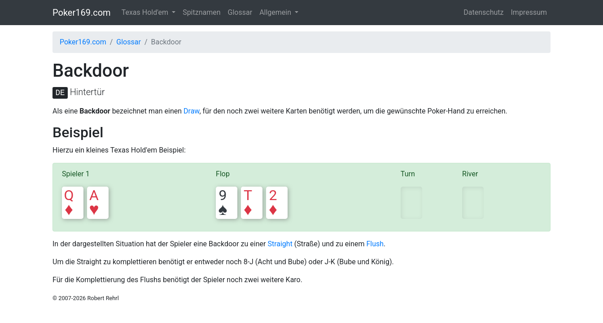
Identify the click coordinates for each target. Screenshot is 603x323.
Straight (279, 244)
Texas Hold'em (146, 12)
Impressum (529, 12)
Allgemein (276, 12)
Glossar (240, 12)
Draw (191, 111)
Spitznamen (201, 12)
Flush (375, 244)
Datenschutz (483, 12)
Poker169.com (81, 12)
